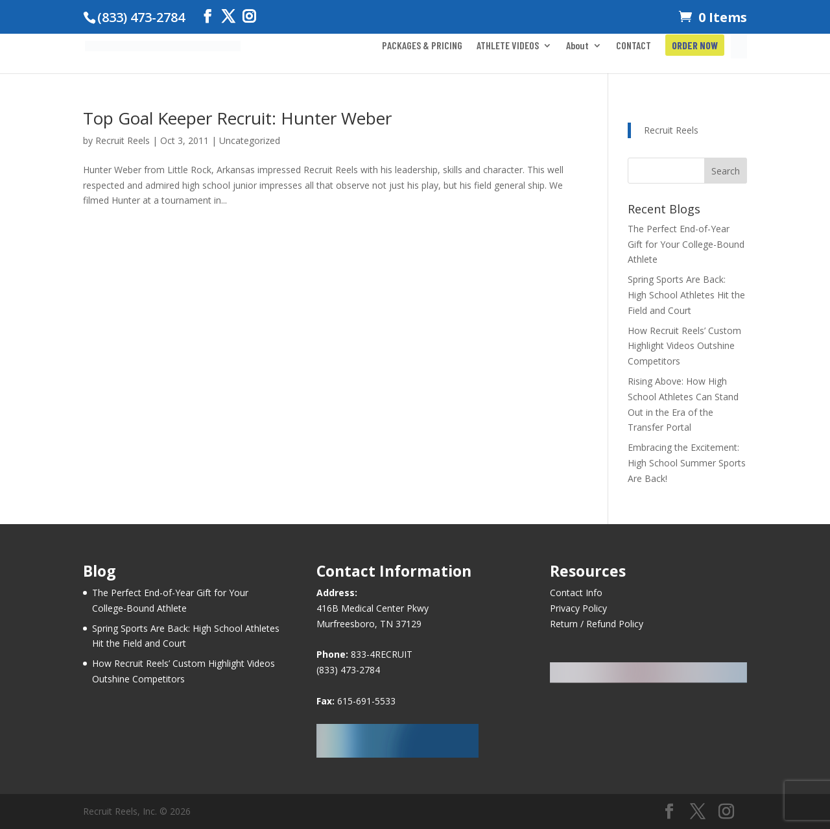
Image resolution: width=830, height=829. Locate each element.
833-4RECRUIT (381, 654)
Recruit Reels (122, 140)
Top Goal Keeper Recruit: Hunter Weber (237, 118)
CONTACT (633, 46)
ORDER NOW (695, 46)
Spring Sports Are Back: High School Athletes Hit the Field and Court (686, 295)
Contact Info (576, 592)
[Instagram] (249, 16)
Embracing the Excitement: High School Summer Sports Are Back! (687, 463)
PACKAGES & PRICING (422, 46)
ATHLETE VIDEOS (508, 46)
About (577, 46)
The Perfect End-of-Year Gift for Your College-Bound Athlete (686, 244)
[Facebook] (207, 16)
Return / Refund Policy (596, 624)
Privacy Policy (578, 608)
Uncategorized (249, 140)
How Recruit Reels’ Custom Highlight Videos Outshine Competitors (684, 346)
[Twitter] (228, 16)
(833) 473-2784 (348, 670)
